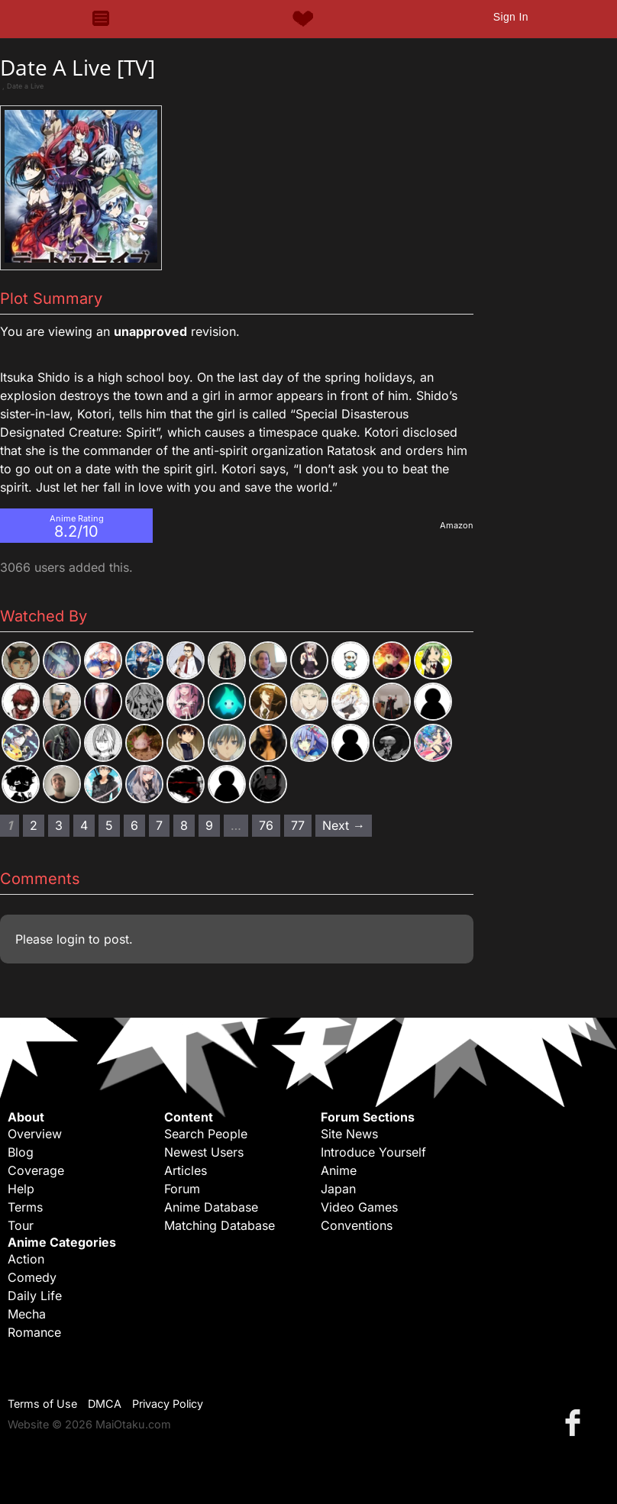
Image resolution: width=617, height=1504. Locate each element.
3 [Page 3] (59, 825)
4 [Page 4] (84, 825)
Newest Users (204, 1152)
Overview (35, 1133)
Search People (205, 1133)
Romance (34, 1332)
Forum (182, 1188)
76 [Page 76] (266, 825)
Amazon (456, 525)
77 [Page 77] (298, 825)
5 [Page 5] (109, 825)
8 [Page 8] (184, 825)
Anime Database (211, 1207)
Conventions (356, 1225)
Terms (25, 1207)
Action (26, 1259)
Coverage (36, 1170)
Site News (349, 1133)
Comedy (32, 1277)
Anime (339, 1170)
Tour (21, 1225)
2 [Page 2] (33, 825)
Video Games (359, 1207)
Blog (21, 1152)
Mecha (27, 1314)
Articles (185, 1170)
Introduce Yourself (373, 1152)
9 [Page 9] (209, 825)
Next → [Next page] (343, 825)
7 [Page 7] (159, 825)
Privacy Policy (167, 1403)
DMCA (104, 1403)
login (71, 939)
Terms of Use (42, 1403)
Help (21, 1188)
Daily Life (35, 1295)
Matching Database (219, 1225)
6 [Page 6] (134, 825)
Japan (338, 1188)
